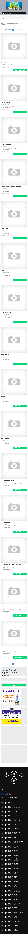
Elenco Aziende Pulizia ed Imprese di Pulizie (16, 17)
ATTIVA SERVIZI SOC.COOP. (6, 144)
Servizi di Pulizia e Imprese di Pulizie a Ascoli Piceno (10, 891)
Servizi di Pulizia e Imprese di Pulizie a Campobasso (10, 852)
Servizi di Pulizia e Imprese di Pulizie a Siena (9, 880)
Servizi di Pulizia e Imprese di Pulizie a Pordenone (10, 829)
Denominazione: (5, 680)
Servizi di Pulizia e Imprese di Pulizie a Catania (9, 808)
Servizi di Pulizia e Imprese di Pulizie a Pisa (8, 873)
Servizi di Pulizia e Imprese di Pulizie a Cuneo (9, 811)
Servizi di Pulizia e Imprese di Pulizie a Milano (9, 821)
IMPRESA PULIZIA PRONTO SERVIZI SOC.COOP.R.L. (11, 564)
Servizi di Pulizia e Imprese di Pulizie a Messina (9, 911)
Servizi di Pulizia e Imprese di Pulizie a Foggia (9, 858)
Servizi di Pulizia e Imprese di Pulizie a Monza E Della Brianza (12, 912)
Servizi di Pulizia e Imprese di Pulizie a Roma (9, 922)
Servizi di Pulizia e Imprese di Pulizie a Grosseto (9, 815)
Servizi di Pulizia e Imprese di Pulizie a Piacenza (9, 828)
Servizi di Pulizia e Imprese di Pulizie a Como (9, 810)
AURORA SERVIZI (4, 228)
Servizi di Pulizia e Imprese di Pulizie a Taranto (9, 881)
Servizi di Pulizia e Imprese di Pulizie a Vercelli (9, 886)
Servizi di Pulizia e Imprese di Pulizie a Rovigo (9, 833)
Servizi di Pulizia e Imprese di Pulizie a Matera (9, 865)
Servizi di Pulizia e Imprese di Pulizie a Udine (9, 840)
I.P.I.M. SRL (3, 606)
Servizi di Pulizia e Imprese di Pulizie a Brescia (9, 806)
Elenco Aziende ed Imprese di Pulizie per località (10, 797)
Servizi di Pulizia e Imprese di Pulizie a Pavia (9, 916)
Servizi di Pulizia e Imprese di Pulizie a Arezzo (9, 846)
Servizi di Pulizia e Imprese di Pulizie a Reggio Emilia (10, 832)
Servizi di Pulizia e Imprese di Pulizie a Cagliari (9, 896)
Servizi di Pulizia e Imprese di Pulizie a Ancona (9, 890)
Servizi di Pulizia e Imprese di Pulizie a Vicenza (9, 842)
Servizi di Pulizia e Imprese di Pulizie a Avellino (9, 847)
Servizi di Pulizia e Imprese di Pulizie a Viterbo (9, 887)
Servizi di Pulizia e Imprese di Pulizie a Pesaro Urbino (10, 872)
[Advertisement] (11, 735)
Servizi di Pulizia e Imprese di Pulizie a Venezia (9, 930)
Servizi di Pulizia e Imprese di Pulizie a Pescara (9, 917)
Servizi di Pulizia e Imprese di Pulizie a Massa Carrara (10, 820)
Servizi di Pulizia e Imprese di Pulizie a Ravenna (9, 876)
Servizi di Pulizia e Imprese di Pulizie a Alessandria (10, 845)
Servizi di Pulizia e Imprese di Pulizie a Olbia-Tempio (10, 824)
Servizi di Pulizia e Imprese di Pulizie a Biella (9, 805)
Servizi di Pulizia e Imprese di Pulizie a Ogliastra (9, 913)
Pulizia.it (3, 17)
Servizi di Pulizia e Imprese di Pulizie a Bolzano (9, 895)
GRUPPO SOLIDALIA (5, 438)
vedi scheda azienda (20, 70)
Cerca (14, 685)
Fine (22, 29)
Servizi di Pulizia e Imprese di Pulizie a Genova (9, 859)
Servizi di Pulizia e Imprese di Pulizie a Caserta (9, 898)
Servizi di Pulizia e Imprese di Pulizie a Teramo (9, 926)
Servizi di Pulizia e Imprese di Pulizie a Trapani (9, 928)
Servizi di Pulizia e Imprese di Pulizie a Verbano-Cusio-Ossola (12, 841)
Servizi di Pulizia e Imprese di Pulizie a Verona (9, 931)
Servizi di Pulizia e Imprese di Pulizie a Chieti (9, 899)
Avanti (18, 29)
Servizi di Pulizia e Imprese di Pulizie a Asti (8, 802)
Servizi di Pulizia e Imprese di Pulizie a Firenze (9, 812)
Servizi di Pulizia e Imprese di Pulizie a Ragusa (9, 831)
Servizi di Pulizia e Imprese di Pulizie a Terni (9, 837)
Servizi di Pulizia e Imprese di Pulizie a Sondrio (9, 836)
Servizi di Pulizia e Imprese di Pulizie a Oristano (9, 869)
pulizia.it (2, 789)
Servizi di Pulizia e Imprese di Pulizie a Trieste (9, 929)
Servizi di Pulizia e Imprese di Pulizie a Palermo (9, 825)
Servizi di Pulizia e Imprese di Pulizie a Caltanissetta (10, 807)
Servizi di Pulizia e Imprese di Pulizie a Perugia (9, 827)
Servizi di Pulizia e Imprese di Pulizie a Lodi (8, 908)
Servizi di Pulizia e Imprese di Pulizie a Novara (9, 868)
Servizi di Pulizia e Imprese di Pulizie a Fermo (9, 856)
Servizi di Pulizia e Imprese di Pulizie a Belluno (9, 803)
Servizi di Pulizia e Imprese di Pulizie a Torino (9, 882)
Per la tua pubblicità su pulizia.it (6, 796)
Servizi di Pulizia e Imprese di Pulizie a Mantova (9, 909)
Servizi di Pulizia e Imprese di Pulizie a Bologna (9, 850)
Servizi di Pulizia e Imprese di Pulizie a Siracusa (9, 925)
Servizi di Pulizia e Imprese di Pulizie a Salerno (9, 878)
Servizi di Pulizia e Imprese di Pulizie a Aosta (9, 801)
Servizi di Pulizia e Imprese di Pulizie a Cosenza (9, 855)
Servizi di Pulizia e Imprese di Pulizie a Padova (9, 915)
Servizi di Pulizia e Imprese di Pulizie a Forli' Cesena (10, 903)
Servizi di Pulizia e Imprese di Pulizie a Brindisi (9, 851)
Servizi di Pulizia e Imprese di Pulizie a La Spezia (9, 816)
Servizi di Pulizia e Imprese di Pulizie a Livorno (9, 863)
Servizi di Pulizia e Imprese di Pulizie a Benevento (10, 849)
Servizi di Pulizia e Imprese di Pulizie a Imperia (9, 860)
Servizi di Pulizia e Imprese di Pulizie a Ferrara (9, 902)
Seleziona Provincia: (6, 675)
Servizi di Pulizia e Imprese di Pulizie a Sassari (9, 924)
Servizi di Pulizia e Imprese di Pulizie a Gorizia (9, 904)
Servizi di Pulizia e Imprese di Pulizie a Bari (8, 892)
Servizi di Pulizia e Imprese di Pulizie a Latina (9, 861)
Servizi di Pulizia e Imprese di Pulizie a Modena (9, 867)
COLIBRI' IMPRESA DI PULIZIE (7, 312)
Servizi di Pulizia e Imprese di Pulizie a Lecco (9, 818)
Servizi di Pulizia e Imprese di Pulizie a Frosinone (10, 814)
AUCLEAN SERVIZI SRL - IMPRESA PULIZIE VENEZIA (11, 186)
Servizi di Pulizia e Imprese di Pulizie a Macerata (9, 864)
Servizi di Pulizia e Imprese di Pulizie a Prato (9, 920)
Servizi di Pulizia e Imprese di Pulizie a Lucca (9, 819)
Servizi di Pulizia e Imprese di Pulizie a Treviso (9, 884)
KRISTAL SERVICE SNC (5, 648)
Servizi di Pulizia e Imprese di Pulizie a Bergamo (9, 894)
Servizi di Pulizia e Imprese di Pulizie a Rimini (9, 877)
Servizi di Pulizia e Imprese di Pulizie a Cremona (9, 900)
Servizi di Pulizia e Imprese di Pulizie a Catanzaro (10, 854)
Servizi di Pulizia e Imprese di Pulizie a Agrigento (10, 799)
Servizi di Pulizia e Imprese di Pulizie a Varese (9, 885)
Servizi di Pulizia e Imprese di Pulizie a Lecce (9, 907)
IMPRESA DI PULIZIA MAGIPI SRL (7, 480)
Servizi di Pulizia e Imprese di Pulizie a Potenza (9, 874)
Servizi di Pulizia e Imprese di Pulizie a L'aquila (9, 905)
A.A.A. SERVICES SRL (5, 60)
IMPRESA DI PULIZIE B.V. (5, 522)
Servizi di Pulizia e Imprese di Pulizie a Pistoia (9, 918)
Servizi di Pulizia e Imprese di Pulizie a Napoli (9, 823)
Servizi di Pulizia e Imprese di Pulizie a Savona (9, 834)
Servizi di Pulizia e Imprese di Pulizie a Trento (9, 838)
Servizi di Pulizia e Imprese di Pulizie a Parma (9, 871)
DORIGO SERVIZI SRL (5, 354)
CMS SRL (2, 270)
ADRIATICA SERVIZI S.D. (5, 102)
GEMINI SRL (3, 396)
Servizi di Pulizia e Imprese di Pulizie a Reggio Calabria (11, 921)
